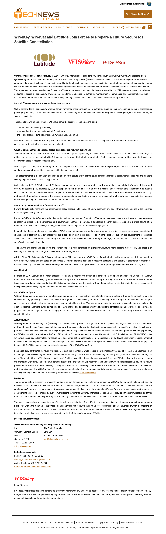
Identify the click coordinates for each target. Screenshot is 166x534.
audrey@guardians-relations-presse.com (32, 466)
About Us (98, 27)
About (25, 522)
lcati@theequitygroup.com (56, 439)
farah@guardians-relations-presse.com (32, 459)
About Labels (64, 27)
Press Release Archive (41, 522)
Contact (82, 27)
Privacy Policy (127, 522)
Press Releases (43, 27)
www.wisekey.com (87, 372)
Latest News (22, 27)
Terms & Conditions (85, 522)
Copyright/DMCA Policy (107, 522)
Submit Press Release (63, 522)
